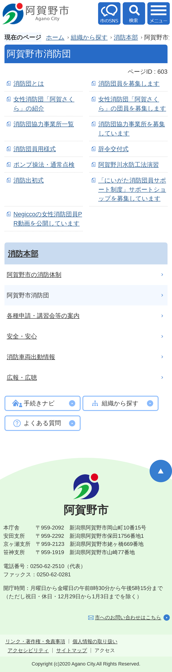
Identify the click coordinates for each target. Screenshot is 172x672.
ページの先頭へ (161, 471)
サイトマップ (71, 650)
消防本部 (126, 37)
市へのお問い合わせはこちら (128, 617)
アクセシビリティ (28, 650)
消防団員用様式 (34, 148)
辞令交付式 (113, 148)
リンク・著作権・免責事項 (35, 641)
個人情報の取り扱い (95, 641)
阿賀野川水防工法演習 (128, 164)
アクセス (105, 650)
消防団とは (28, 83)
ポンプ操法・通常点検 (44, 164)
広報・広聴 (22, 377)
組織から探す (89, 37)
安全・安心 (22, 336)
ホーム (55, 37)
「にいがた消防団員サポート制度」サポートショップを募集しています (132, 189)
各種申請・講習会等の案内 (43, 315)
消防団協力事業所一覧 (43, 124)
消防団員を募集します (129, 83)
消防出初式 (28, 180)
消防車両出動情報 (31, 356)
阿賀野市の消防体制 (34, 274)
